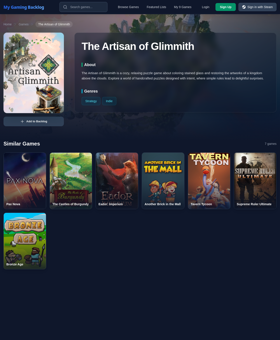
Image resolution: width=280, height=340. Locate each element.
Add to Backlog (33, 121)
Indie (109, 101)
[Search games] (83, 7)
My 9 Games (182, 7)
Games (23, 24)
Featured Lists (156, 7)
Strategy (91, 101)
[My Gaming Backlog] (28, 7)
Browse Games (128, 7)
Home (8, 24)
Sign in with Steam (257, 7)
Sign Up (225, 7)
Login (205, 7)
